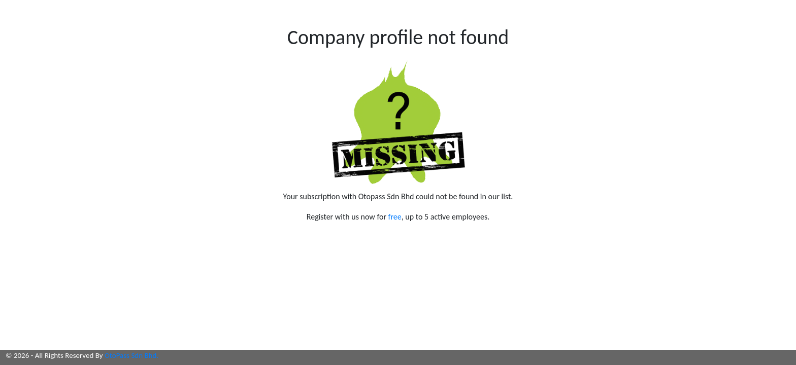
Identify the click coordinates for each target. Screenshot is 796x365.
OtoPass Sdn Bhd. (131, 355)
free (395, 217)
